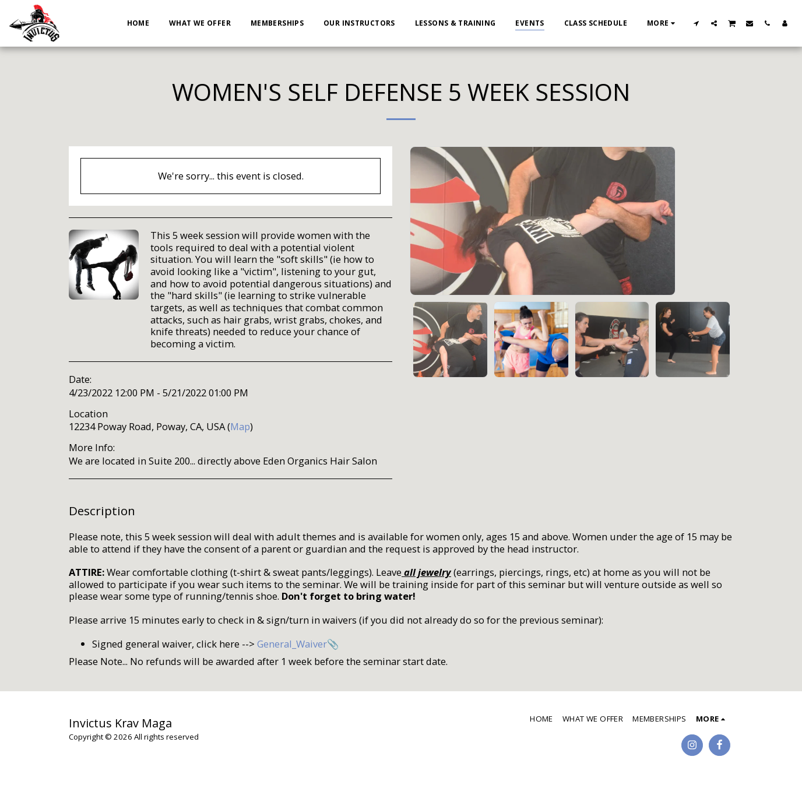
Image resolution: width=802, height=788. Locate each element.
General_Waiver (292, 643)
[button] (696, 23)
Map (240, 426)
